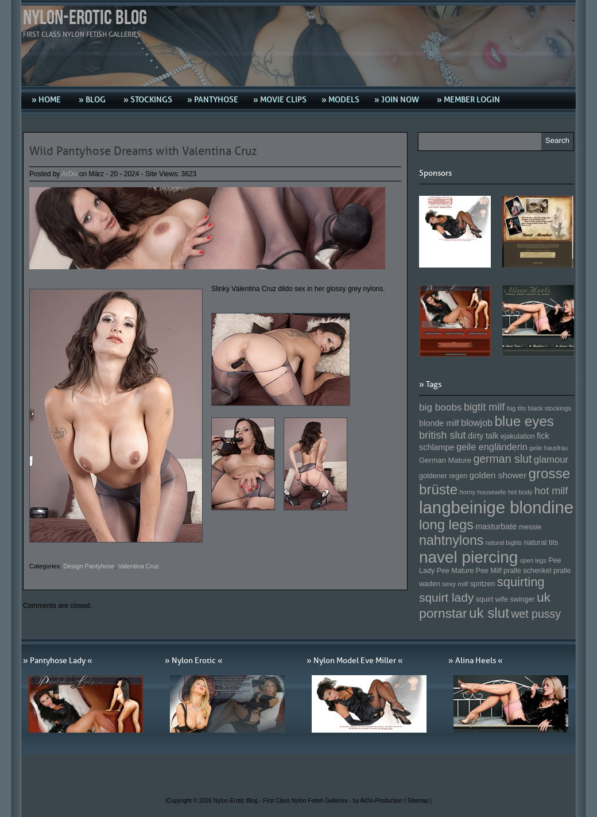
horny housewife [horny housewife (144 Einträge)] (483, 492)
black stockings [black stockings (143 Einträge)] (549, 408)
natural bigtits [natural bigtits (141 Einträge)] (504, 542)
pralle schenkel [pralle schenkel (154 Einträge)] (527, 571)
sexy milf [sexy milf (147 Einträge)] (455, 583)
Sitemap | (420, 800)
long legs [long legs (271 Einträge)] (446, 524)
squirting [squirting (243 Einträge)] (521, 582)
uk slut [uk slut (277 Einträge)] (489, 613)
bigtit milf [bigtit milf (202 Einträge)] (484, 407)
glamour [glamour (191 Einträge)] (551, 459)
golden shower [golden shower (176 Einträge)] (498, 475)
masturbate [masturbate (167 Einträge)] (496, 526)
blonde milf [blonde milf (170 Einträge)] (439, 423)
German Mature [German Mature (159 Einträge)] (445, 460)
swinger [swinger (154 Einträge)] (522, 599)
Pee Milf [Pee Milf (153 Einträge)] (489, 571)
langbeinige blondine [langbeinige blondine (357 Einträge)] (496, 507)
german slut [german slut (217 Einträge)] (502, 458)
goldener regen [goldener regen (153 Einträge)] (443, 476)
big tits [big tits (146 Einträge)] (516, 408)
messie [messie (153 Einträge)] (530, 527)
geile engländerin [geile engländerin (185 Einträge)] (492, 447)
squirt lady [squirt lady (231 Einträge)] (446, 597)
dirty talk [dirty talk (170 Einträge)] (483, 435)
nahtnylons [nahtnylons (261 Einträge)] (451, 540)
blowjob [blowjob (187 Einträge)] (477, 422)
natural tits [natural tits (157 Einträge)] (541, 542)
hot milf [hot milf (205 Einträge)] (551, 491)
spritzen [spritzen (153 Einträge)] (482, 584)
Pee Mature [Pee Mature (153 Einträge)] (455, 571)
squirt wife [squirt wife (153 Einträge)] (492, 599)
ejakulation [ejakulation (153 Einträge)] (518, 436)
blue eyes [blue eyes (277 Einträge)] (524, 421)
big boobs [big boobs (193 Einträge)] (440, 407)
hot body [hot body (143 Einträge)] (520, 492)
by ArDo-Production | (380, 800)
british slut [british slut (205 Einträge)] (442, 435)
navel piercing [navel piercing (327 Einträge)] (468, 557)
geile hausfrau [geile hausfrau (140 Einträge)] (548, 447)
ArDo (69, 174)
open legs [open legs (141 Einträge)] (533, 560)
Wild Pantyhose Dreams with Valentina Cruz (143, 151)
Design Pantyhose (88, 566)
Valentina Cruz (138, 566)
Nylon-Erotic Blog (85, 18)
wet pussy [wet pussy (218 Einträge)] (536, 613)
